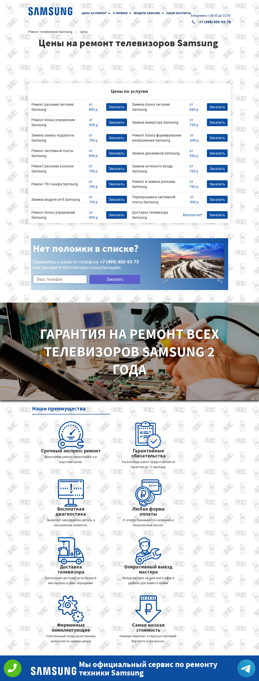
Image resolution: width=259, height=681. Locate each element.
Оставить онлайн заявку (160, 653)
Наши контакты (178, 13)
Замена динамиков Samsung (156, 153)
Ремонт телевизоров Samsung (50, 32)
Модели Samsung (147, 13)
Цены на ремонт (94, 13)
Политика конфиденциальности (109, 673)
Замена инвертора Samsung (155, 122)
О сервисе (120, 13)
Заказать (110, 279)
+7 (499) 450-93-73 (215, 22)
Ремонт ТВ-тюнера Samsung (54, 184)
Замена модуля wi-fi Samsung (55, 199)
